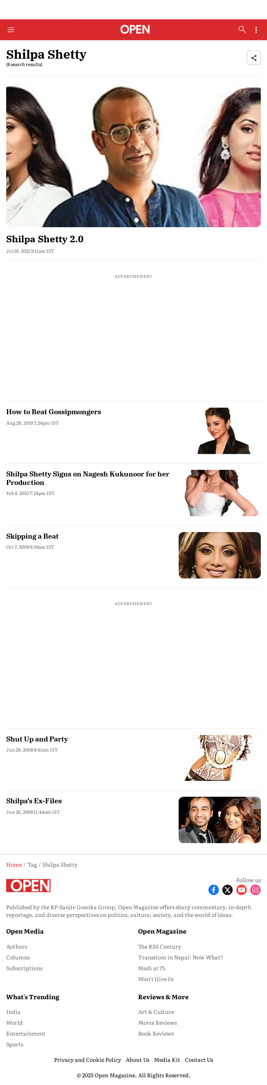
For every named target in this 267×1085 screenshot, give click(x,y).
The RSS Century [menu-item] (159, 946)
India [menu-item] (13, 1011)
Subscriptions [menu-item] (24, 968)
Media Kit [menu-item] (167, 1059)
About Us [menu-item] (137, 1059)
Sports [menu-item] (14, 1044)
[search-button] (242, 29)
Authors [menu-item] (16, 946)
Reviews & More (163, 996)
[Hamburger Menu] (10, 29)
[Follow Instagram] (255, 889)
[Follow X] (227, 889)
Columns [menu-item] (18, 957)
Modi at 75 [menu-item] (151, 968)
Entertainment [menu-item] (26, 1033)
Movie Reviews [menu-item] (157, 1022)
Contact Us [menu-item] (199, 1059)
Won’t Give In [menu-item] (156, 979)
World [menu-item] (14, 1022)
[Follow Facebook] (213, 889)
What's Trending (32, 996)
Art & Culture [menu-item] (156, 1011)
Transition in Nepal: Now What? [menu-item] (180, 957)
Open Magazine (162, 930)
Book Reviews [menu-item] (156, 1033)
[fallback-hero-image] (133, 155)
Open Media (25, 930)
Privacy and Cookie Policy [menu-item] (87, 1059)
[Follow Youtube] (241, 889)
